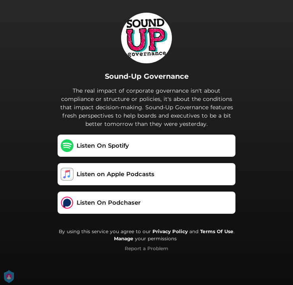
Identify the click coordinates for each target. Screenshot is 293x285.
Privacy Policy (170, 231)
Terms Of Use (216, 231)
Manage (123, 238)
